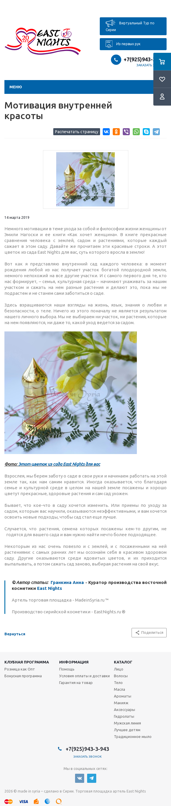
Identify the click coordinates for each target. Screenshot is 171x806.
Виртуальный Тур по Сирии (130, 26)
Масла (119, 689)
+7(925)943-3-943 (145, 59)
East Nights (49, 588)
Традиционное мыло (133, 736)
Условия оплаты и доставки (84, 676)
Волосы (121, 676)
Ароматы (122, 696)
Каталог (123, 662)
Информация (74, 662)
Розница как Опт (19, 669)
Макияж (121, 703)
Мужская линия (127, 723)
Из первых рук (123, 44)
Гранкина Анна (67, 582)
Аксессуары (124, 709)
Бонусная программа (23, 676)
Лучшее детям (127, 730)
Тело (118, 682)
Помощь (66, 669)
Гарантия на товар (76, 682)
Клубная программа (26, 662)
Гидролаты (124, 716)
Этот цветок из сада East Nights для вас (59, 464)
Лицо (118, 669)
